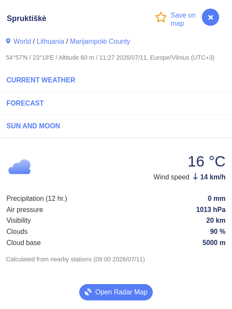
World (22, 41)
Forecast (25, 103)
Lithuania (50, 41)
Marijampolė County (100, 41)
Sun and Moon (33, 126)
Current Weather (40, 80)
